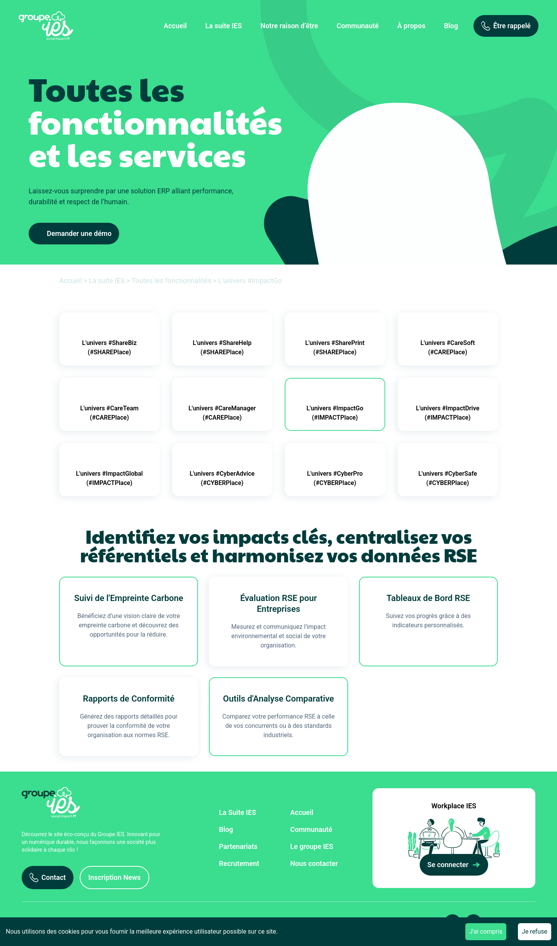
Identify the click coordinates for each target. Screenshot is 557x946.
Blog (451, 26)
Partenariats (238, 846)
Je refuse (534, 931)
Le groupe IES (311, 846)
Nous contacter (314, 863)
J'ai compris (485, 931)
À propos (411, 26)
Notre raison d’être (289, 26)
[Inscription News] (114, 877)
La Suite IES (237, 812)
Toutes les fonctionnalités (172, 281)
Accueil (175, 26)
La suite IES (223, 26)
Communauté (358, 26)
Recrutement (239, 863)
